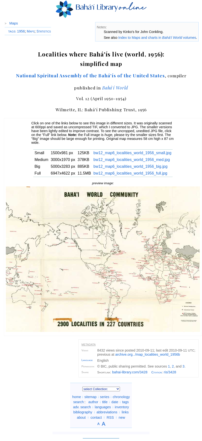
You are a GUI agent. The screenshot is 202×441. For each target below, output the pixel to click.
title (105, 402)
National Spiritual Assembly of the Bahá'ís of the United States (90, 75)
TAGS (12, 31)
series (104, 397)
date (114, 402)
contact (96, 417)
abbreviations (107, 412)
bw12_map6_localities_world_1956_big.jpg (130, 166)
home (76, 397)
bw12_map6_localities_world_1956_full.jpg (130, 173)
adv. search (82, 407)
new (122, 417)
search (78, 402)
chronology (121, 397)
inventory (122, 407)
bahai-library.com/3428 (129, 372)
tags (125, 402)
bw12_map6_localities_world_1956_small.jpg (132, 153)
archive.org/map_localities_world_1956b (147, 354)
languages (103, 407)
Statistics (43, 31)
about (81, 417)
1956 (21, 31)
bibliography (82, 412)
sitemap (90, 397)
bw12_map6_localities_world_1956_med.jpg (131, 160)
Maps (13, 23)
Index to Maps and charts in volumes (157, 38)
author (93, 402)
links (125, 412)
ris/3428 (170, 372)
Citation (156, 372)
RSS (110, 417)
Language (87, 360)
